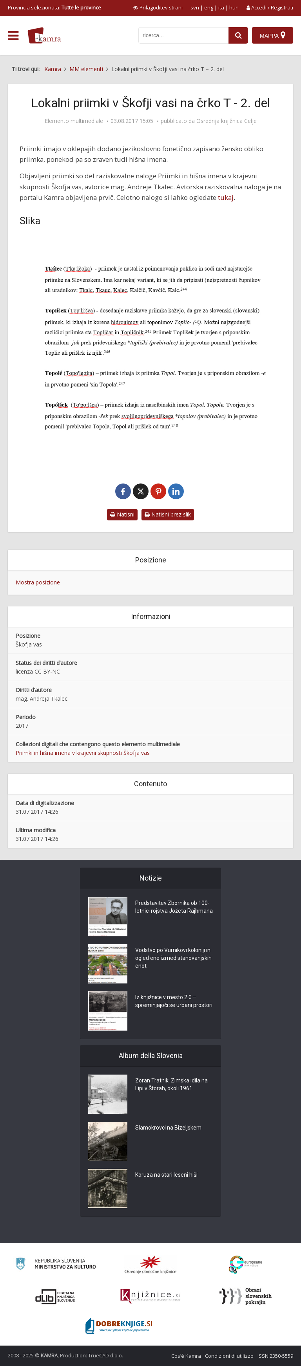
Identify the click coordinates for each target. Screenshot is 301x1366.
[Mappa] (272, 35)
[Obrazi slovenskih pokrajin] (246, 1296)
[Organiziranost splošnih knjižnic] (150, 1264)
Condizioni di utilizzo (229, 1355)
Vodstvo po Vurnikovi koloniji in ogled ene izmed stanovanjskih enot (173, 958)
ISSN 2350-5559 (275, 1355)
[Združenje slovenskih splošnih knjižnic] (150, 1296)
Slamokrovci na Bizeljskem (168, 1127)
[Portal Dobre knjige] (118, 1326)
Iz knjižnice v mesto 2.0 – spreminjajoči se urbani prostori (173, 1001)
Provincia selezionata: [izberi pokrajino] (54, 7)
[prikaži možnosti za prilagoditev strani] (158, 7)
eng (208, 7)
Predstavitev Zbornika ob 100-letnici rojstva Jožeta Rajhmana (174, 907)
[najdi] (238, 35)
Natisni (122, 514)
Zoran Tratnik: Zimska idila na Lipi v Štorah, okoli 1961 (171, 1084)
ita (221, 7)
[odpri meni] (13, 35)
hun (234, 7)
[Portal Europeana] (245, 1265)
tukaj (226, 197)
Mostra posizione (38, 582)
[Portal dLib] (55, 1296)
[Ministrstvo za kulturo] (55, 1264)
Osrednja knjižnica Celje (226, 121)
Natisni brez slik (168, 514)
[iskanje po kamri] (183, 35)
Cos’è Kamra (186, 1355)
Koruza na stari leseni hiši (166, 1175)
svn (194, 7)
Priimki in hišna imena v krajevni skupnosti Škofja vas (83, 752)
